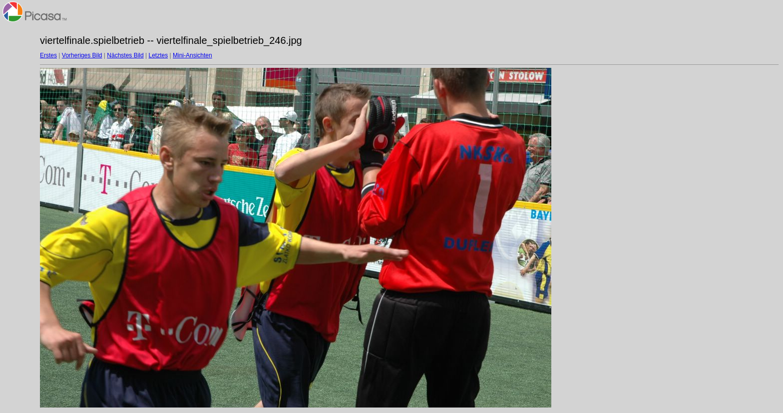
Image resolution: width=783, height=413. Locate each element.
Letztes (158, 55)
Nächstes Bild (125, 55)
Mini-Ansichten (192, 55)
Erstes (48, 55)
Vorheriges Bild (82, 55)
